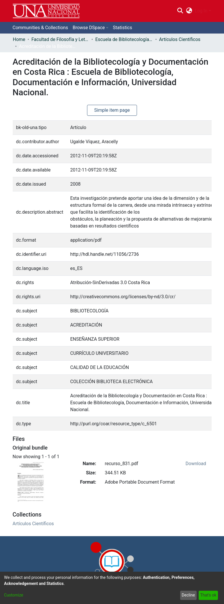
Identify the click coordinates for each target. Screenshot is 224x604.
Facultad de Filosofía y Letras (60, 39)
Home (19, 39)
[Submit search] (180, 11)
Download (196, 463)
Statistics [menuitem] (122, 27)
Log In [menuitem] (201, 11)
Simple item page (112, 110)
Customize (13, 595)
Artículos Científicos (179, 39)
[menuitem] (189, 11)
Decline (188, 595)
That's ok (208, 595)
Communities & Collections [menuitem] (40, 27)
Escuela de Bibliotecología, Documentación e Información (124, 39)
